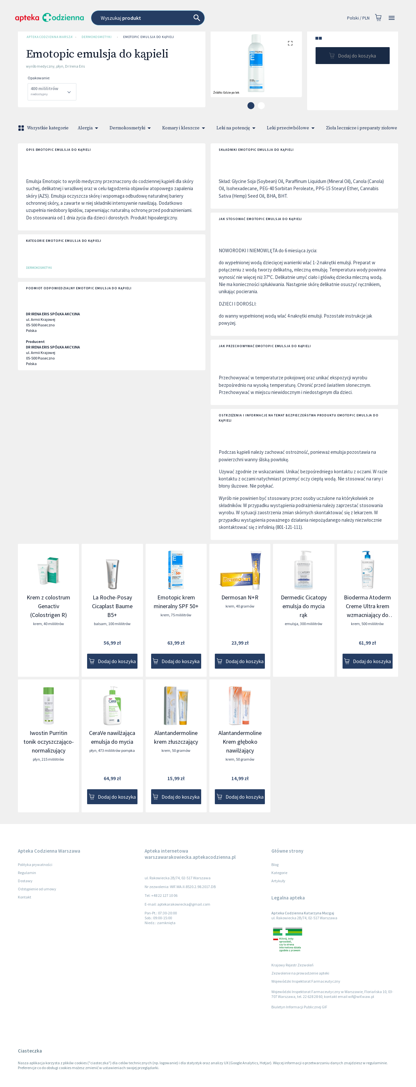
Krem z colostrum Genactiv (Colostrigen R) (48, 606)
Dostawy (25, 880)
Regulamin (27, 872)
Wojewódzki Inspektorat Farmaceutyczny (305, 981)
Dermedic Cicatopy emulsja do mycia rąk (304, 606)
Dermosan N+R (239, 597)
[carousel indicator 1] (251, 105)
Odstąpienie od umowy (37, 888)
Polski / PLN (358, 18)
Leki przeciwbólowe (292, 128)
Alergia (89, 128)
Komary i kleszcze (184, 128)
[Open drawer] (391, 18)
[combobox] (177, 17)
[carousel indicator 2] (261, 105)
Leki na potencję (237, 128)
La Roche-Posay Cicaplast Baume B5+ (112, 606)
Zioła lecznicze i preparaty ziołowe (365, 128)
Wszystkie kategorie (43, 128)
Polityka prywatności (35, 864)
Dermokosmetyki (96, 37)
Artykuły (278, 880)
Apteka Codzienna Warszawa (48, 37)
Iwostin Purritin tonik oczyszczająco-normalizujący (48, 741)
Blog (275, 864)
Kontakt (24, 897)
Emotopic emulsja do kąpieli (149, 37)
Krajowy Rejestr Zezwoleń (292, 965)
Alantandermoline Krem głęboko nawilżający (240, 741)
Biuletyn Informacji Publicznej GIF (299, 1006)
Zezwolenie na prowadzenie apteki (300, 973)
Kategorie (279, 872)
